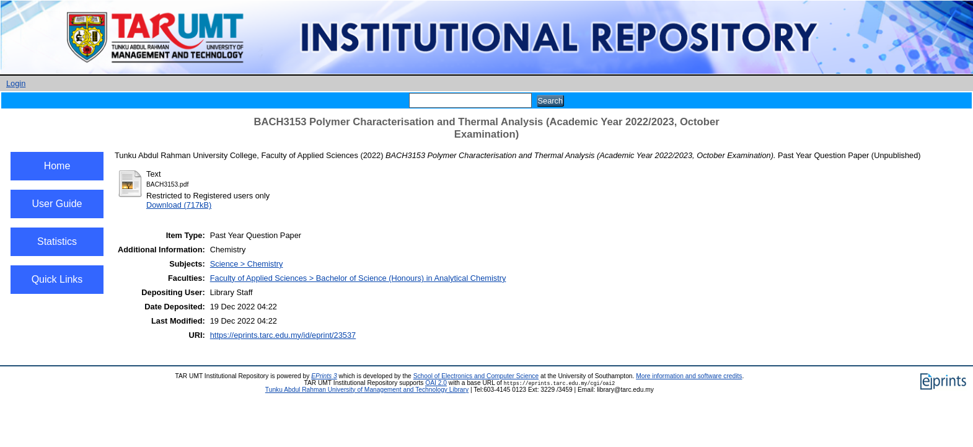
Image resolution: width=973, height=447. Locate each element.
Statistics (57, 241)
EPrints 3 (324, 376)
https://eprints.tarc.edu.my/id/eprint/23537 (283, 335)
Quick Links (57, 279)
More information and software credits (689, 376)
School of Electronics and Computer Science (476, 376)
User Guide (57, 203)
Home (57, 166)
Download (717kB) (178, 205)
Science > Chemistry (246, 263)
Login (15, 83)
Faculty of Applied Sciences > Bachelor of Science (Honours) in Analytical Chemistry (358, 278)
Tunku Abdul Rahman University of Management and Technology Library (367, 389)
